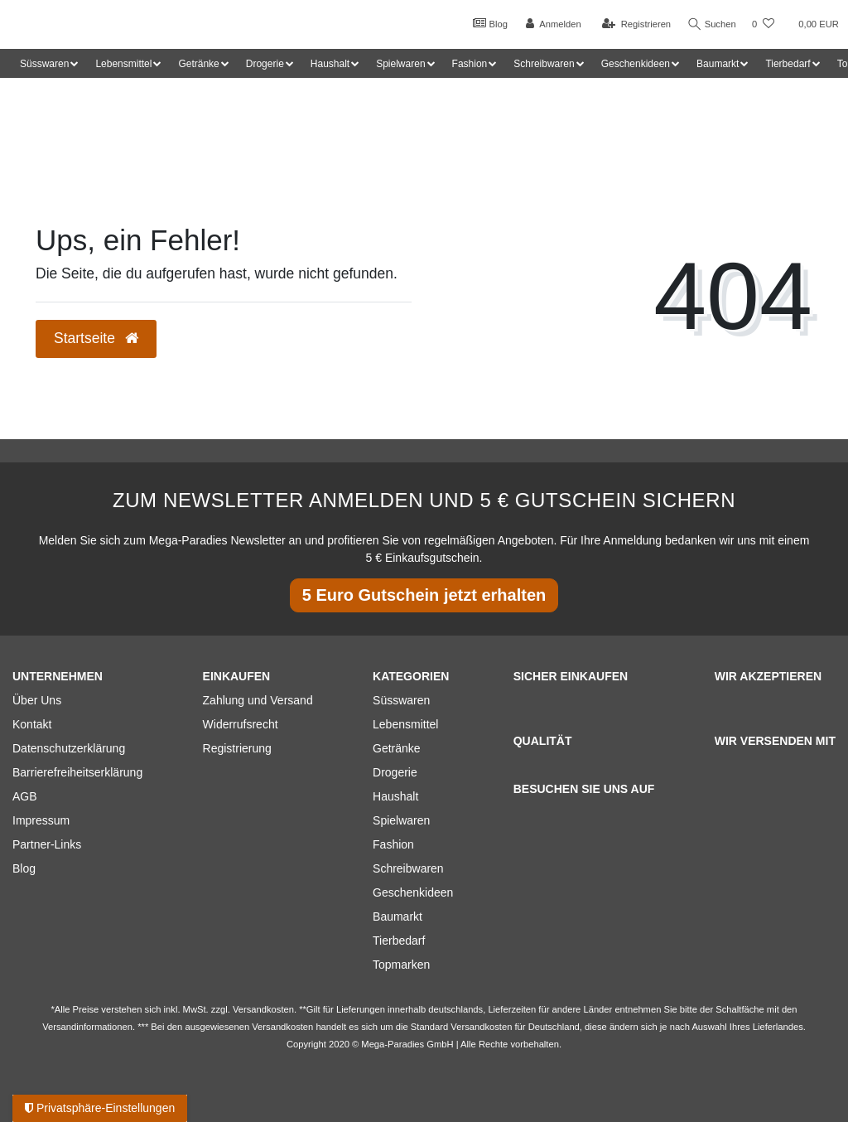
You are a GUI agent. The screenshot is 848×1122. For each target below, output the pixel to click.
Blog (486, 23)
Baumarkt (397, 916)
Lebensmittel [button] (123, 64)
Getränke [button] (198, 64)
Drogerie (395, 772)
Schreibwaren (408, 868)
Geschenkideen (413, 892)
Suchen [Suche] (710, 24)
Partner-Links (46, 844)
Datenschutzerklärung (68, 748)
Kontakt (31, 724)
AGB (24, 796)
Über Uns (36, 700)
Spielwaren (401, 820)
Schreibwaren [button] (543, 64)
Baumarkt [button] (717, 64)
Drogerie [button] (265, 64)
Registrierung (237, 748)
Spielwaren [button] (400, 64)
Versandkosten (481, 1027)
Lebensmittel (405, 724)
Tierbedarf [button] (787, 64)
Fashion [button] (470, 64)
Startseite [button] (96, 338)
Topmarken (401, 964)
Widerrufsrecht (240, 724)
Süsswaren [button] (44, 64)
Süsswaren (401, 700)
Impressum (41, 820)
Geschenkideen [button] (635, 64)
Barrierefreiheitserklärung (77, 772)
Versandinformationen (87, 1027)
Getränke (397, 748)
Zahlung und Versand (258, 700)
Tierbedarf (399, 940)
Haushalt (395, 796)
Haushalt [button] (330, 64)
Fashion (393, 844)
